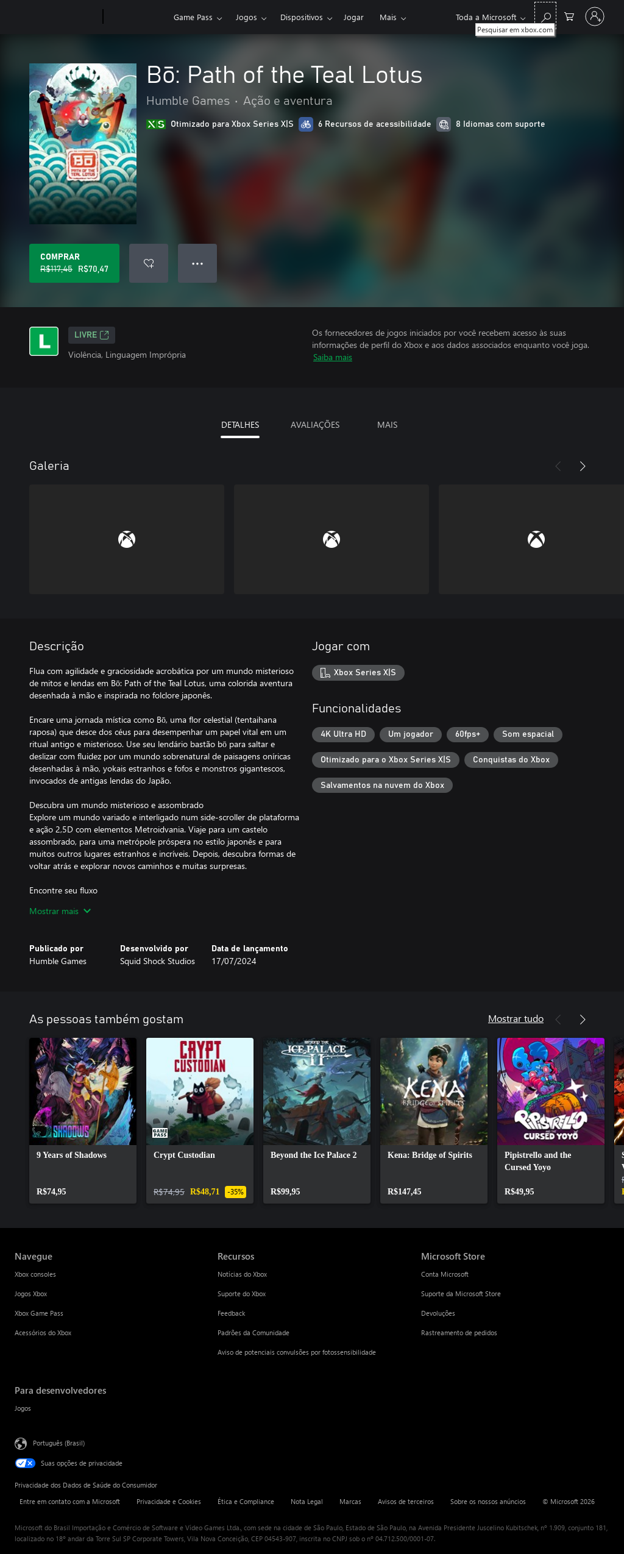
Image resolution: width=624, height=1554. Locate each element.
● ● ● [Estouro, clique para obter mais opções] (198, 263)
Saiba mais (332, 357)
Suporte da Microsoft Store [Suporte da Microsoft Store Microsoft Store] (461, 1293)
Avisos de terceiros (406, 1501)
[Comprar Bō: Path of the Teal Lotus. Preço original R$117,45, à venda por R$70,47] (74, 263)
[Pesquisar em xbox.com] (545, 15)
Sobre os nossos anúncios (488, 1501)
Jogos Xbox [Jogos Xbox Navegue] (31, 1293)
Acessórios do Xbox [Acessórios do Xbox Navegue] (43, 1332)
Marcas (350, 1501)
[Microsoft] (56, 17)
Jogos (246, 17)
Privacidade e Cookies (168, 1501)
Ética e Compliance (246, 1501)
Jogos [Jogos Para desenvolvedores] (23, 1408)
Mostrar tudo (516, 1018)
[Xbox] (137, 17)
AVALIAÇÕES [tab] (315, 424)
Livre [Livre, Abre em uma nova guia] (91, 335)
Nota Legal (307, 1501)
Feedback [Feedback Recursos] (231, 1313)
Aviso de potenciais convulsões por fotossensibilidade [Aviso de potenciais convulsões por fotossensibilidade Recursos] (297, 1352)
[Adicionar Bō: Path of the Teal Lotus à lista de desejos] (148, 263)
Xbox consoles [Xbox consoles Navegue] (35, 1274)
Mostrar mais (60, 911)
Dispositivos (301, 17)
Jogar (354, 17)
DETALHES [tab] (240, 424)
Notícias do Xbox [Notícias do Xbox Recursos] (242, 1274)
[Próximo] (582, 466)
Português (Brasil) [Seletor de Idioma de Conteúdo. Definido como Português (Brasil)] (59, 1443)
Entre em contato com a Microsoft (70, 1501)
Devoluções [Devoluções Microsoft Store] (438, 1313)
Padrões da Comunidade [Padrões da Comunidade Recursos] (253, 1332)
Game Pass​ (193, 17)
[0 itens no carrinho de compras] (569, 15)
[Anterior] (558, 466)
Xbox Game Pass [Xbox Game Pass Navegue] (39, 1313)
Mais (388, 17)
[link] (82, 1121)
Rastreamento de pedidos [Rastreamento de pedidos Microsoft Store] (459, 1332)
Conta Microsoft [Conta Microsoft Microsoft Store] (445, 1274)
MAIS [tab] (387, 424)
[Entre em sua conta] (594, 16)
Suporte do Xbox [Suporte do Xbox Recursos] (242, 1293)
